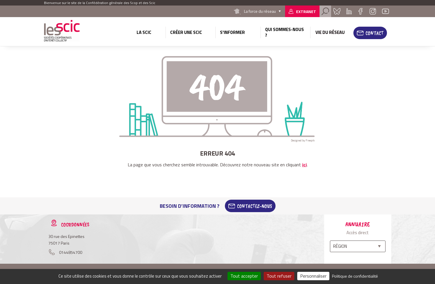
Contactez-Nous (254, 206)
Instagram (373, 11)
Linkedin (349, 11)
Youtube (385, 11)
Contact (374, 33)
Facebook (360, 11)
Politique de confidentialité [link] (355, 276)
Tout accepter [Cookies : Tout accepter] (244, 275)
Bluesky (337, 11)
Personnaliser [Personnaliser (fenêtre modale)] (313, 275)
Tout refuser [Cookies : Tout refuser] (279, 275)
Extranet (306, 11)
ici (304, 164)
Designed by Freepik (303, 140)
